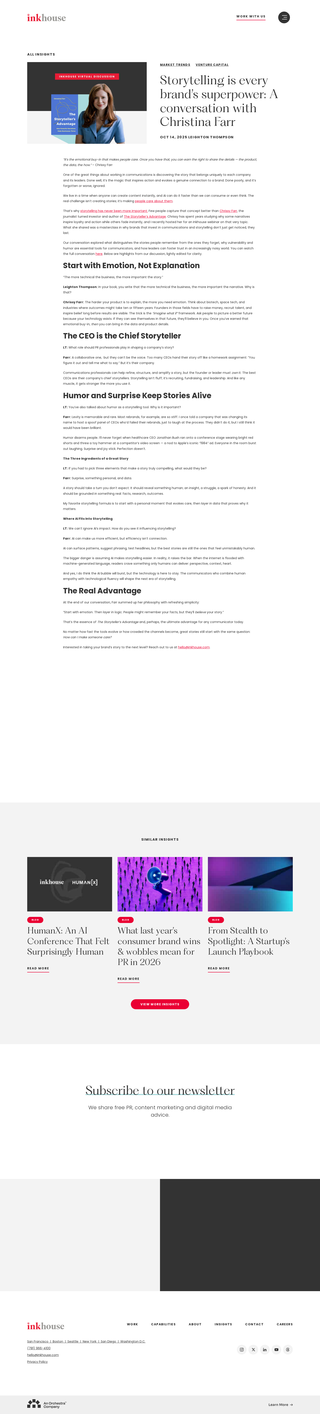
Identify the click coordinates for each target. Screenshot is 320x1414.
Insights (223, 1324)
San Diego (109, 1341)
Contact (254, 1324)
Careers (285, 1324)
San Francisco (39, 1341)
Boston (58, 1341)
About (195, 1324)
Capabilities (163, 1324)
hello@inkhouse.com (43, 1355)
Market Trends (175, 65)
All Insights (41, 54)
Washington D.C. (132, 1341)
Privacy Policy (37, 1362)
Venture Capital (212, 65)
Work (132, 1324)
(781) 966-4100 (39, 1348)
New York (90, 1341)
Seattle (73, 1341)
